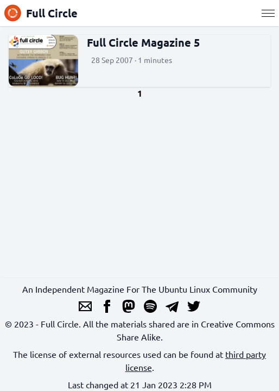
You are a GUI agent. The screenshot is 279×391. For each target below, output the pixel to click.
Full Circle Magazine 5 (143, 42)
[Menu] (268, 13)
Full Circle (41, 13)
